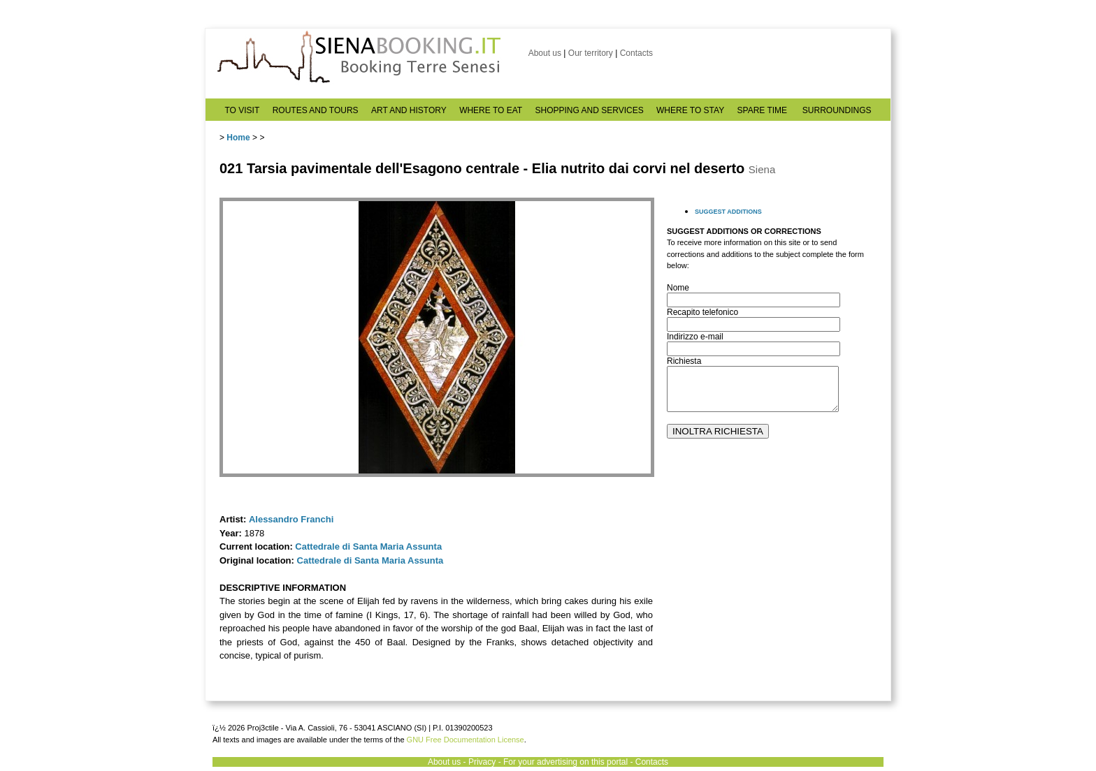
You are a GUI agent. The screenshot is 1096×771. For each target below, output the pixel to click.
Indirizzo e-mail (695, 337)
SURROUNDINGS (837, 110)
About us (544, 53)
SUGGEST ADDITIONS (728, 211)
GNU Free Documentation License (465, 739)
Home (238, 137)
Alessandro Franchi (291, 519)
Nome (678, 288)
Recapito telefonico (702, 312)
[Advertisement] (772, 580)
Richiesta (684, 361)
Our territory (590, 53)
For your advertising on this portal (565, 762)
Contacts (636, 53)
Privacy (482, 762)
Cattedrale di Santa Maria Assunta (368, 546)
